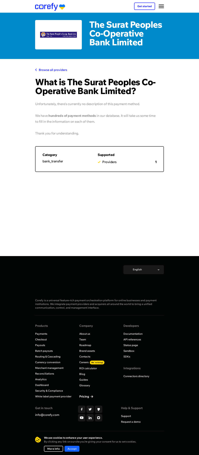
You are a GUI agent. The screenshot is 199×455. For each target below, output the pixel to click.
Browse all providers (51, 70)
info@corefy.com (47, 415)
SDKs (126, 356)
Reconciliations (44, 373)
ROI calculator (88, 368)
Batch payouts (44, 351)
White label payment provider (53, 396)
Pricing (84, 396)
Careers (91, 362)
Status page (130, 345)
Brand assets (87, 351)
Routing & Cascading (48, 356)
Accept (72, 448)
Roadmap (85, 345)
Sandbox (128, 351)
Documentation (133, 333)
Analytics (41, 379)
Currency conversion (47, 362)
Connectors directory (136, 376)
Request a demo (131, 421)
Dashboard (42, 385)
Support (126, 416)
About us (84, 333)
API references (132, 339)
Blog (82, 374)
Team (82, 339)
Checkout (41, 339)
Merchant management (49, 368)
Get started (144, 6)
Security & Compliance (49, 390)
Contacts (84, 356)
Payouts (40, 345)
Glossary (84, 385)
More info (53, 448)
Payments (41, 333)
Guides (83, 379)
